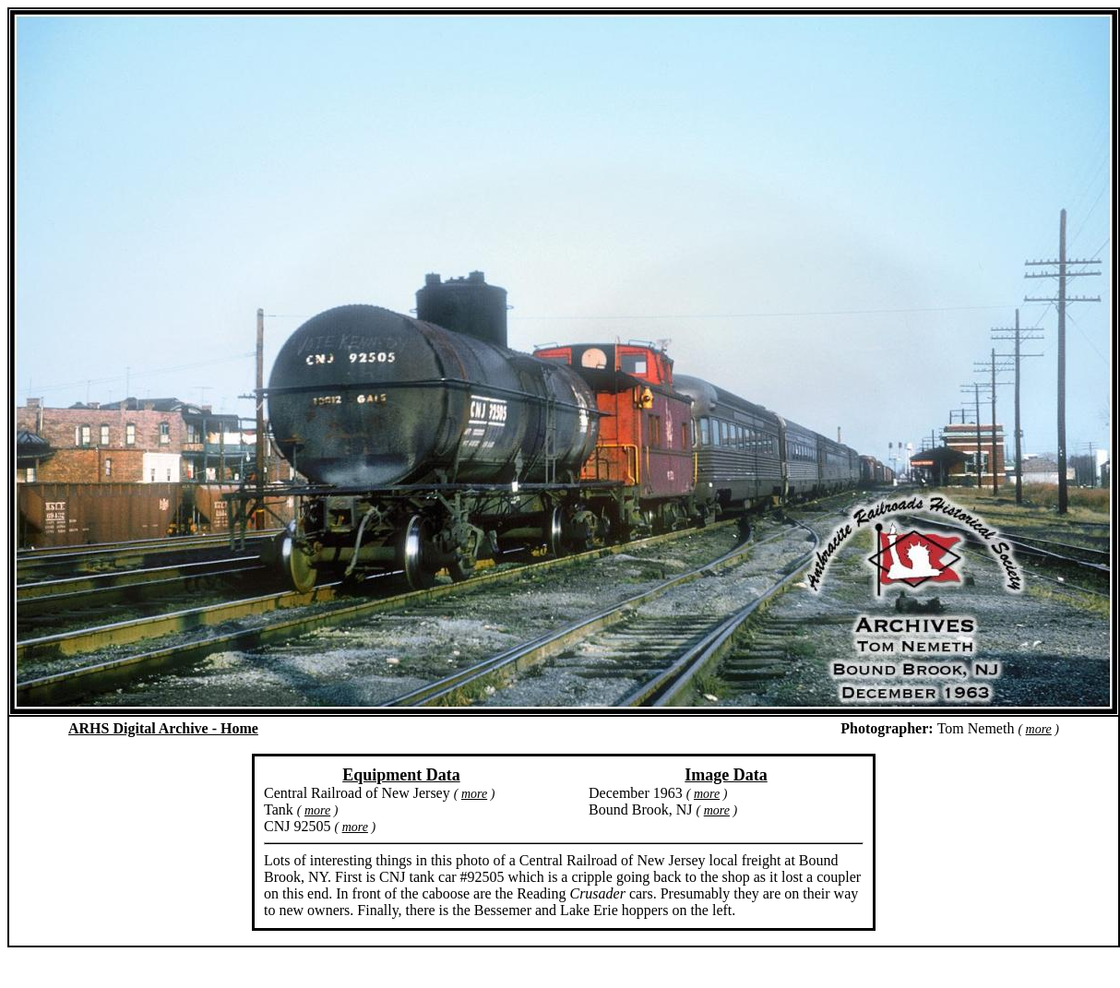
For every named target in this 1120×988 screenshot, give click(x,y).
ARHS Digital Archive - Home (163, 728)
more (1039, 729)
